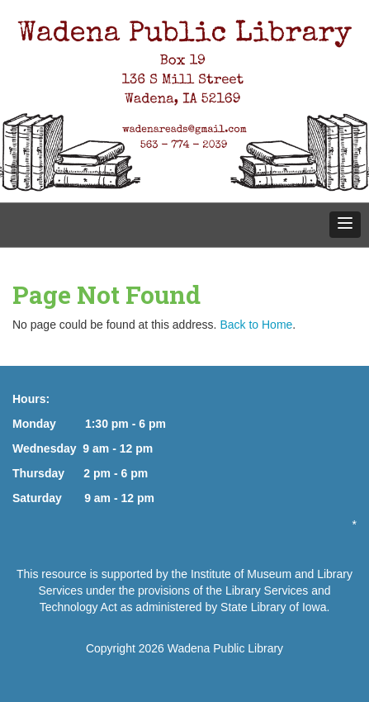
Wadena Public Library (225, 648)
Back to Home (256, 324)
